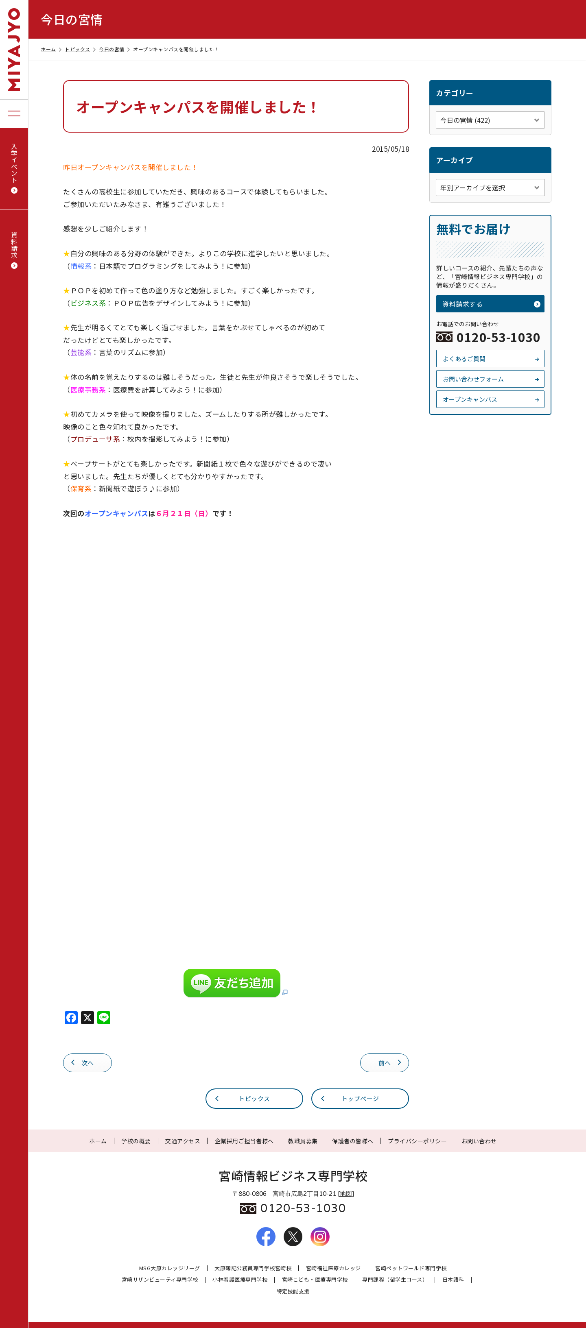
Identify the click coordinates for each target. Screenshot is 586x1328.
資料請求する (491, 304)
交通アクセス (182, 1141)
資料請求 (14, 250)
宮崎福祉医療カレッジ (333, 1268)
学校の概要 (136, 1141)
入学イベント (14, 168)
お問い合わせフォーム (491, 379)
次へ (82, 1062)
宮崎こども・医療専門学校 (315, 1280)
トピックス (81, 49)
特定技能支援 (293, 1292)
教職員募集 (303, 1141)
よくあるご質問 (491, 358)
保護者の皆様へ (353, 1141)
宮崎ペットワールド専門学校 (411, 1268)
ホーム (52, 49)
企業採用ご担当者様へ (244, 1141)
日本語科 (453, 1280)
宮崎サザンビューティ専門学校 (160, 1280)
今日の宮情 (115, 49)
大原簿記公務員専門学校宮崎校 (252, 1268)
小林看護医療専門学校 (239, 1280)
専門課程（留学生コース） (395, 1280)
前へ (390, 1062)
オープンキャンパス (491, 399)
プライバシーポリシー (417, 1141)
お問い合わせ (479, 1141)
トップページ (349, 1098)
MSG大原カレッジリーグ (169, 1268)
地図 (346, 1193)
